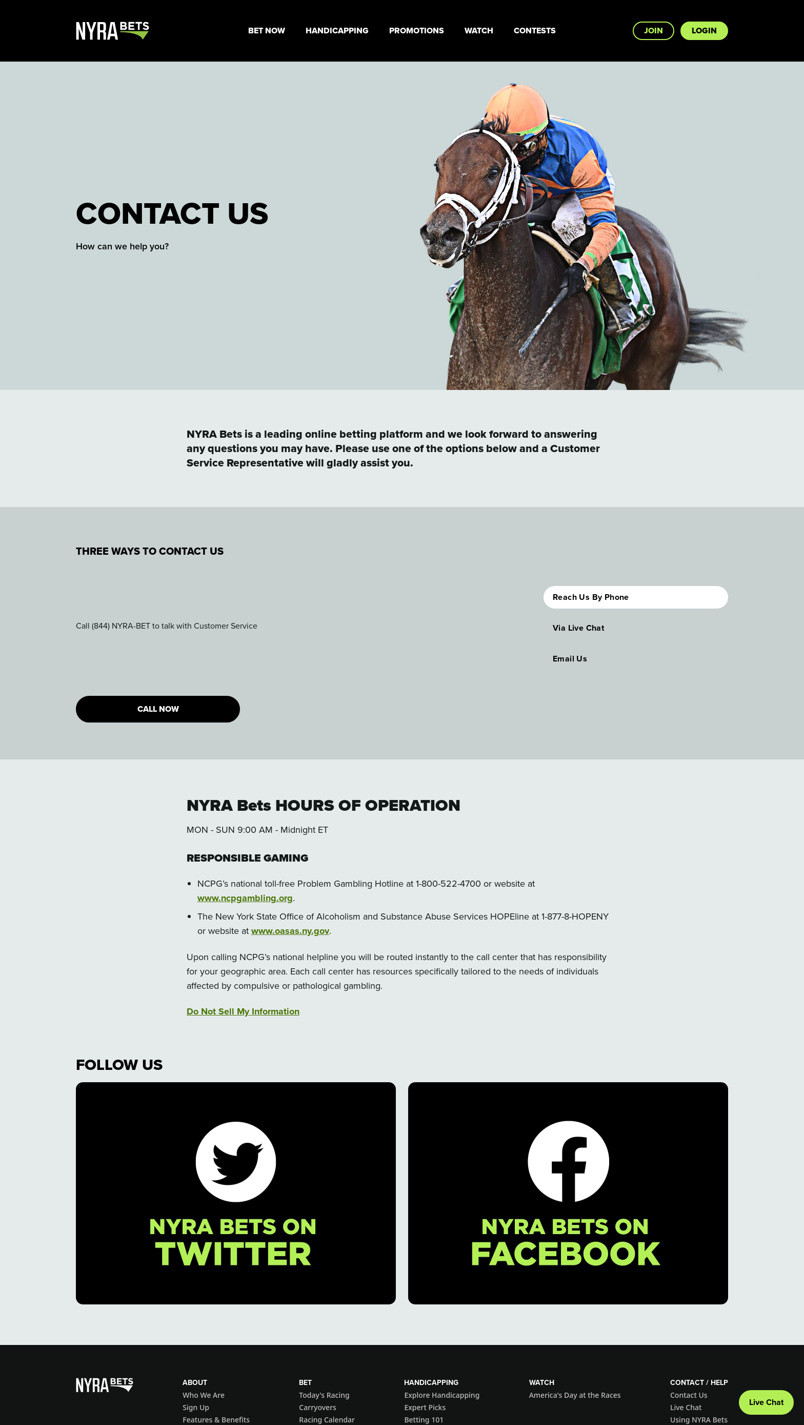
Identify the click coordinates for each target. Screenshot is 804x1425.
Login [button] (704, 30)
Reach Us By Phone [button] (591, 597)
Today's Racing (324, 1395)
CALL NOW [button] (158, 709)
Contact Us (689, 1395)
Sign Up (196, 1407)
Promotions (416, 30)
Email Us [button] (570, 659)
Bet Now (266, 30)
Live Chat (685, 1407)
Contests (535, 30)
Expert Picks (425, 1407)
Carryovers (317, 1407)
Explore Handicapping (441, 1395)
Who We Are (204, 1395)
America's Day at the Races (575, 1395)
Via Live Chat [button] (578, 628)
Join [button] (653, 30)
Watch (479, 30)
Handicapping (337, 30)
